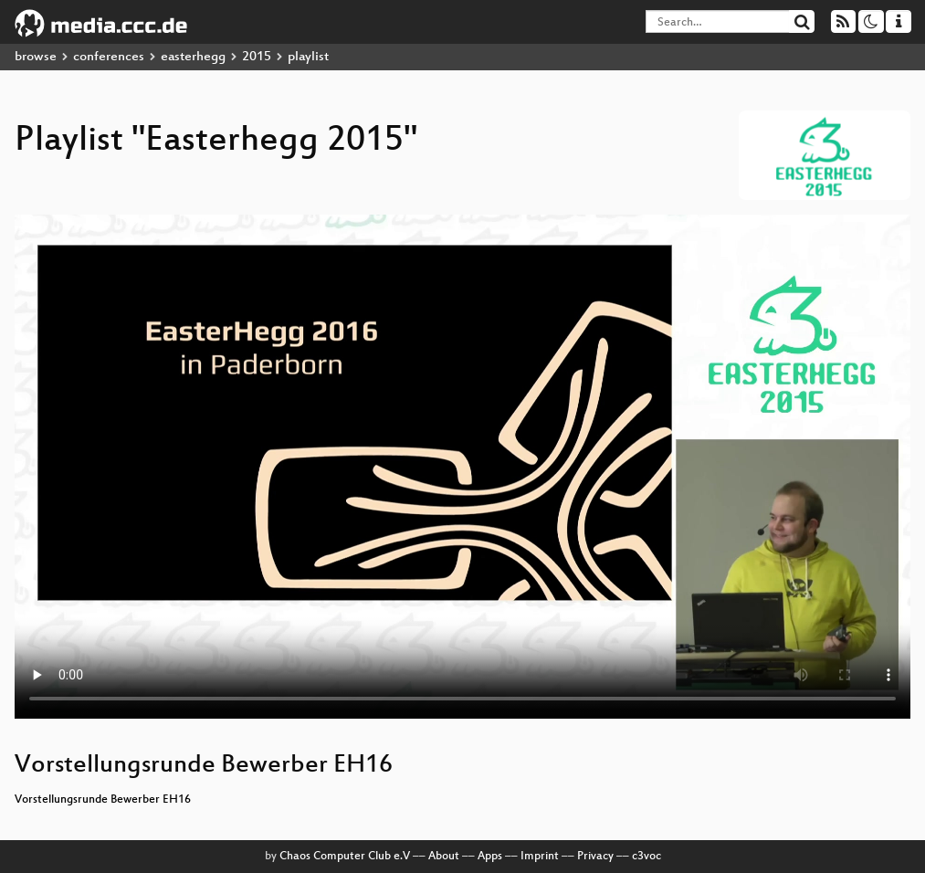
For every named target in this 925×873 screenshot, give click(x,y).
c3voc (646, 856)
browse (36, 57)
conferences (108, 57)
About (443, 856)
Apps (490, 856)
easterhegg (193, 57)
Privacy (595, 856)
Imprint (539, 856)
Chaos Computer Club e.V (344, 856)
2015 (256, 57)
